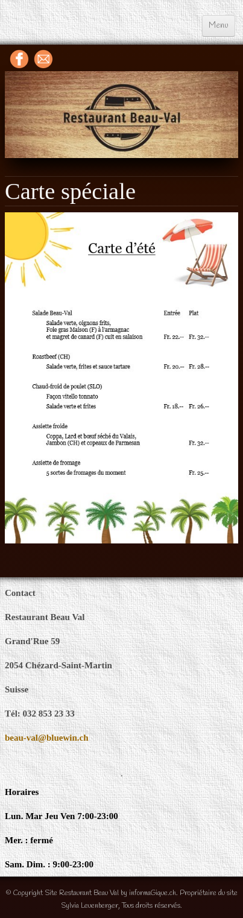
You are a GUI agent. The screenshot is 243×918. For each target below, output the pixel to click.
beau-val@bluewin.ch (47, 737)
